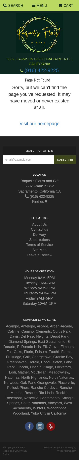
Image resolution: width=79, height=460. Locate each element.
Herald (33, 362)
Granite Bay (62, 357)
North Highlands (34, 377)
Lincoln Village (41, 367)
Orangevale (46, 383)
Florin (28, 352)
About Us (39, 224)
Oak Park (27, 383)
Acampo (12, 326)
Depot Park (59, 336)
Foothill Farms (60, 352)
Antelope (28, 326)
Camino (27, 331)
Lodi (12, 372)
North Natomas (61, 377)
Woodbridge (56, 408)
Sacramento (49, 398)
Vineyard (55, 403)
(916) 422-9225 (41, 70)
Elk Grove (51, 347)
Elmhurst (67, 347)
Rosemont (13, 398)
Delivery (39, 235)
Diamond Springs (22, 342)
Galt (26, 357)
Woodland (21, 413)
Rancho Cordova (44, 388)
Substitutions (39, 240)
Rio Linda (46, 393)
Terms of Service (39, 245)
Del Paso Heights (34, 336)
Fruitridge (13, 357)
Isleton (57, 362)
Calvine (13, 331)
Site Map (39, 250)
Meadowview (59, 372)
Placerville (66, 383)
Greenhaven (16, 362)
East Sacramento (51, 342)
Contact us (39, 229)
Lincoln (22, 367)
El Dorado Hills (29, 347)
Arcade (42, 326)
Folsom (41, 352)
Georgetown (41, 357)
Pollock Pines (18, 388)
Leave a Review (39, 255)
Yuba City (38, 413)
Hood (45, 362)
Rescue (30, 393)
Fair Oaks (14, 352)
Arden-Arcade (61, 326)
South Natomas (33, 403)
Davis (14, 336)
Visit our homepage (39, 123)
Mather (23, 372)
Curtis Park (62, 331)
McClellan (38, 372)
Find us (39, 201)
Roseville (31, 398)
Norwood (11, 383)
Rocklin (61, 393)
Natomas (12, 377)
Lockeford (63, 367)
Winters (39, 408)
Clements (43, 331)
